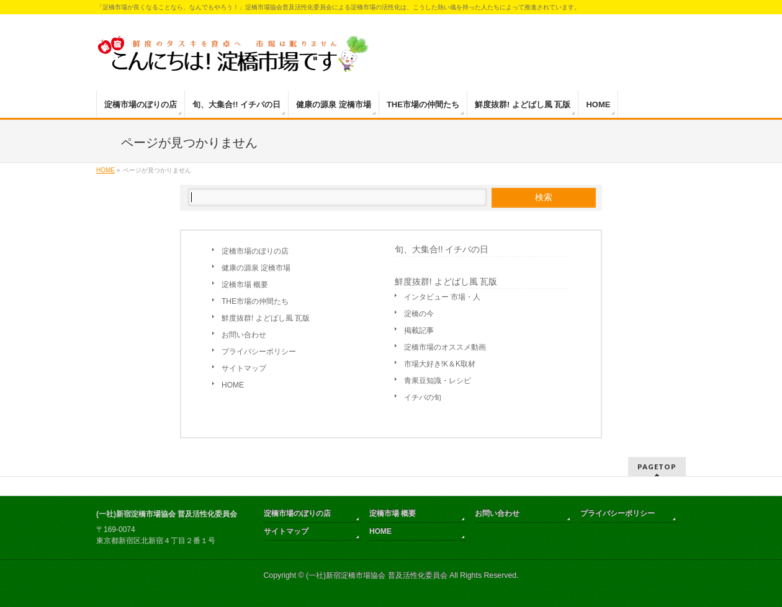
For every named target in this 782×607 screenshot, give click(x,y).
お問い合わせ (244, 334)
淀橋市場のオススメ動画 (445, 347)
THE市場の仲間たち (255, 301)
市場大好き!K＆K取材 (439, 364)
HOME (233, 385)
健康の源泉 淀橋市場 (256, 268)
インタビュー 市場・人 (442, 297)
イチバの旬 (422, 397)
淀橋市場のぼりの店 (255, 251)
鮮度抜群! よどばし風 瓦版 (266, 318)
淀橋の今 (419, 313)
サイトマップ (244, 368)
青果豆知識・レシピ (437, 380)
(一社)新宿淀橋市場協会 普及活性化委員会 (376, 575)
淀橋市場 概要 (245, 284)
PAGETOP (656, 467)
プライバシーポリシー (259, 351)
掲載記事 (419, 330)
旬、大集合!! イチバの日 (442, 249)
